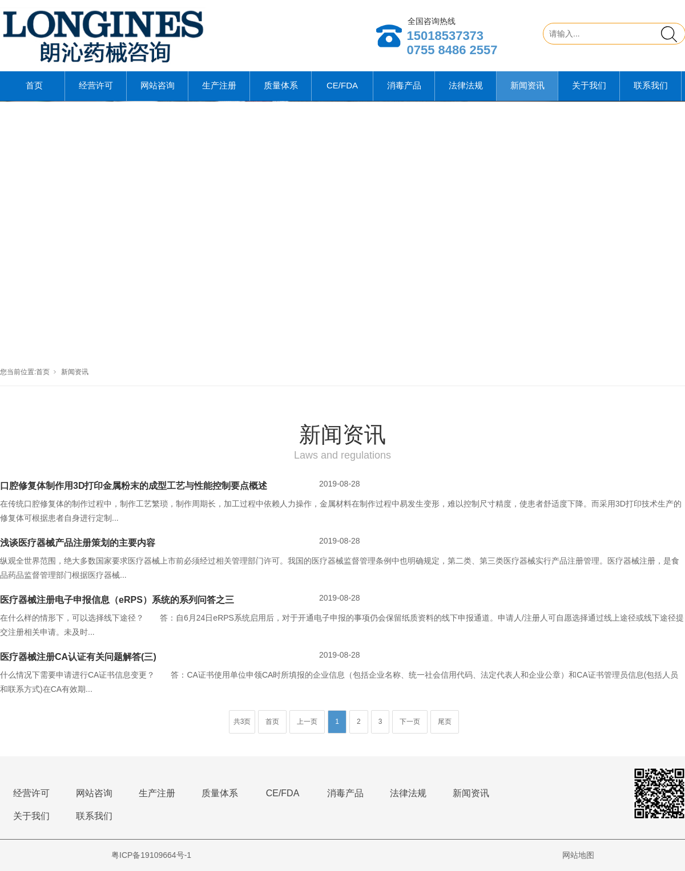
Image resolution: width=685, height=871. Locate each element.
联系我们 (651, 85)
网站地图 (578, 855)
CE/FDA (342, 85)
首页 (34, 85)
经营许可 (96, 85)
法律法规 (466, 85)
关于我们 (589, 85)
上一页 (307, 722)
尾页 (445, 722)
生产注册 (219, 85)
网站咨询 (157, 85)
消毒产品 (404, 85)
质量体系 (281, 85)
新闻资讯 (527, 85)
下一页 (410, 722)
